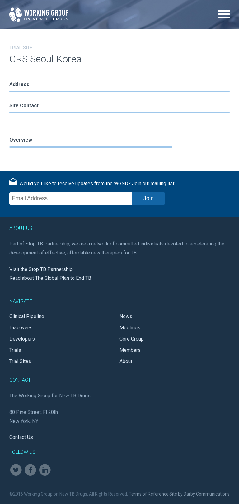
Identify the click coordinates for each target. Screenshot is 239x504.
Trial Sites (20, 361)
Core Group (132, 339)
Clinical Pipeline (26, 316)
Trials (15, 350)
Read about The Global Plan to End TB (50, 278)
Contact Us (21, 437)
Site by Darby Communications (199, 494)
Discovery (20, 328)
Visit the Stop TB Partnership (41, 269)
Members (130, 350)
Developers (22, 339)
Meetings (130, 328)
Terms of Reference (149, 494)
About (126, 361)
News (126, 316)
